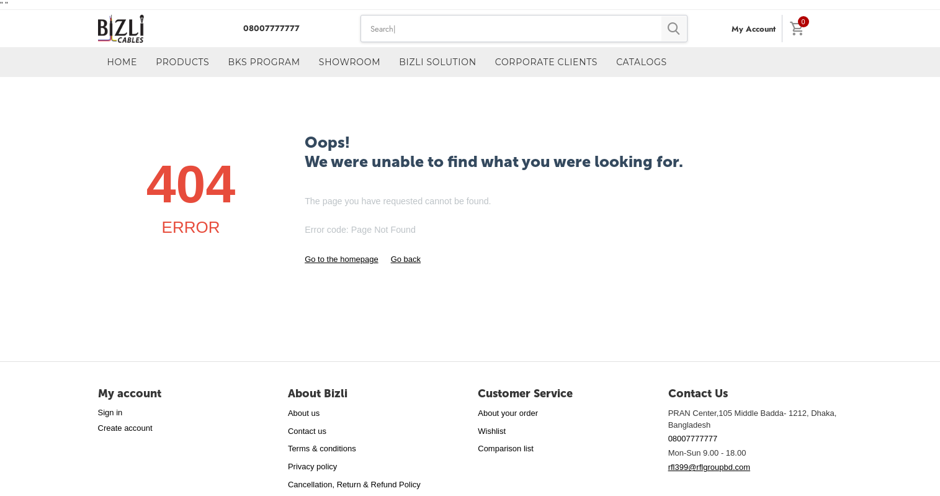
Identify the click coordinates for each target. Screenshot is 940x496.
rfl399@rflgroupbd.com (709, 467)
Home (122, 62)
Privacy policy (312, 466)
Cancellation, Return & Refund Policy (354, 484)
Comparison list (506, 448)
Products (182, 62)
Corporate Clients (546, 62)
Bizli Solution (438, 62)
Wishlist (492, 431)
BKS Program (264, 62)
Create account (125, 428)
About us (304, 413)
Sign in (110, 412)
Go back (406, 259)
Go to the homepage (341, 259)
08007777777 (270, 28)
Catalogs (641, 62)
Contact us (307, 431)
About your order (508, 413)
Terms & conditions (322, 448)
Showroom (349, 62)
